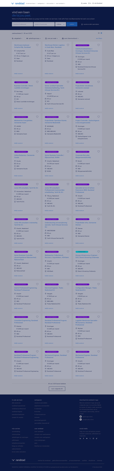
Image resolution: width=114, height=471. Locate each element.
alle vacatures (16, 403)
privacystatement (74, 460)
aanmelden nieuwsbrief (41, 423)
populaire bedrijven (18, 414)
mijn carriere (16, 428)
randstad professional (19, 408)
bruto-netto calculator (19, 452)
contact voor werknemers (42, 434)
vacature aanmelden (40, 403)
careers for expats (17, 417)
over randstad (60, 3)
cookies (84, 460)
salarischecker (16, 449)
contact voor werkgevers (42, 437)
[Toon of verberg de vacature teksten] (100, 33)
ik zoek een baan (31, 3)
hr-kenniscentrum (40, 414)
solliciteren (15, 440)
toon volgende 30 (57, 388)
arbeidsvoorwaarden (18, 443)
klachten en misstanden (41, 446)
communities (16, 434)
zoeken (72, 24)
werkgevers (41, 3)
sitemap (99, 460)
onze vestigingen (39, 440)
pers (35, 443)
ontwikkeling (16, 431)
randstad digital (17, 411)
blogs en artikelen (17, 446)
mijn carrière (50, 3)
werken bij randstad (44, 460)
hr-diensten (38, 408)
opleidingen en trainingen (20, 437)
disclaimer (92, 460)
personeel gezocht (40, 420)
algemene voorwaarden (41, 406)
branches (37, 411)
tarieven (37, 417)
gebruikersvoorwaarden (59, 460)
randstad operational (18, 406)
